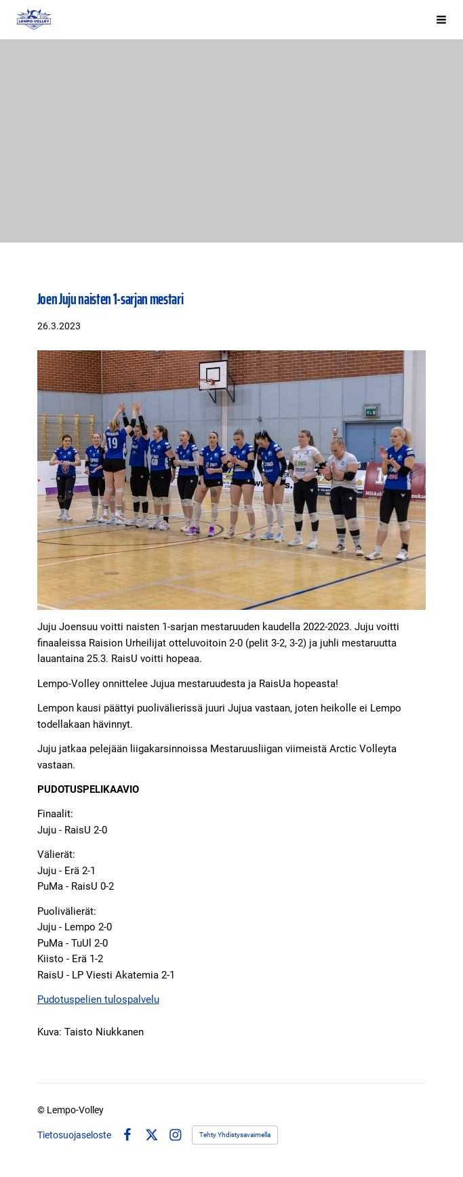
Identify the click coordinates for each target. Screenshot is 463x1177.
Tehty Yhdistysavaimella (234, 1134)
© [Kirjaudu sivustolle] (42, 1109)
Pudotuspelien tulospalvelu (98, 999)
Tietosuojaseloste (74, 1135)
